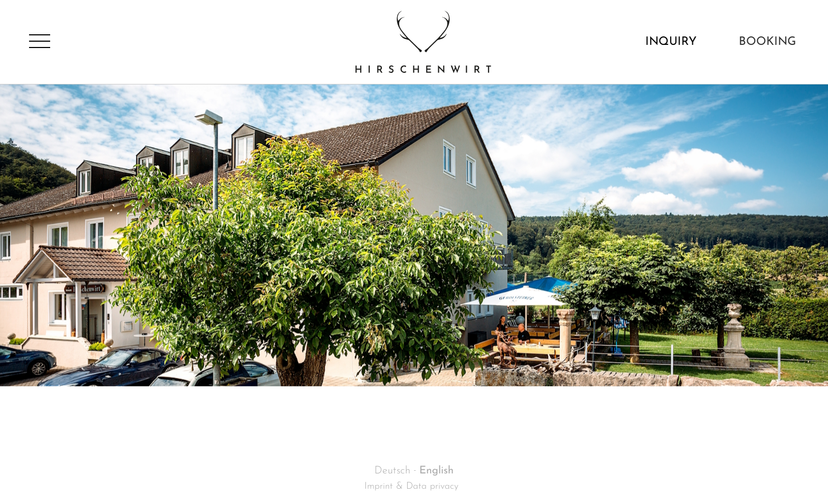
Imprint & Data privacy (411, 486)
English (436, 471)
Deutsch (392, 471)
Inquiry (671, 42)
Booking (767, 42)
